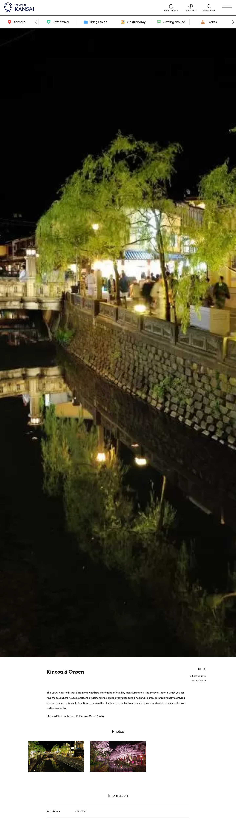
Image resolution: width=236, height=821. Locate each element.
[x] (204, 669)
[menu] (227, 8)
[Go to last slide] (35, 22)
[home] (80, 7)
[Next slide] (233, 22)
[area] (16, 22)
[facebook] (199, 669)
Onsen (92, 716)
